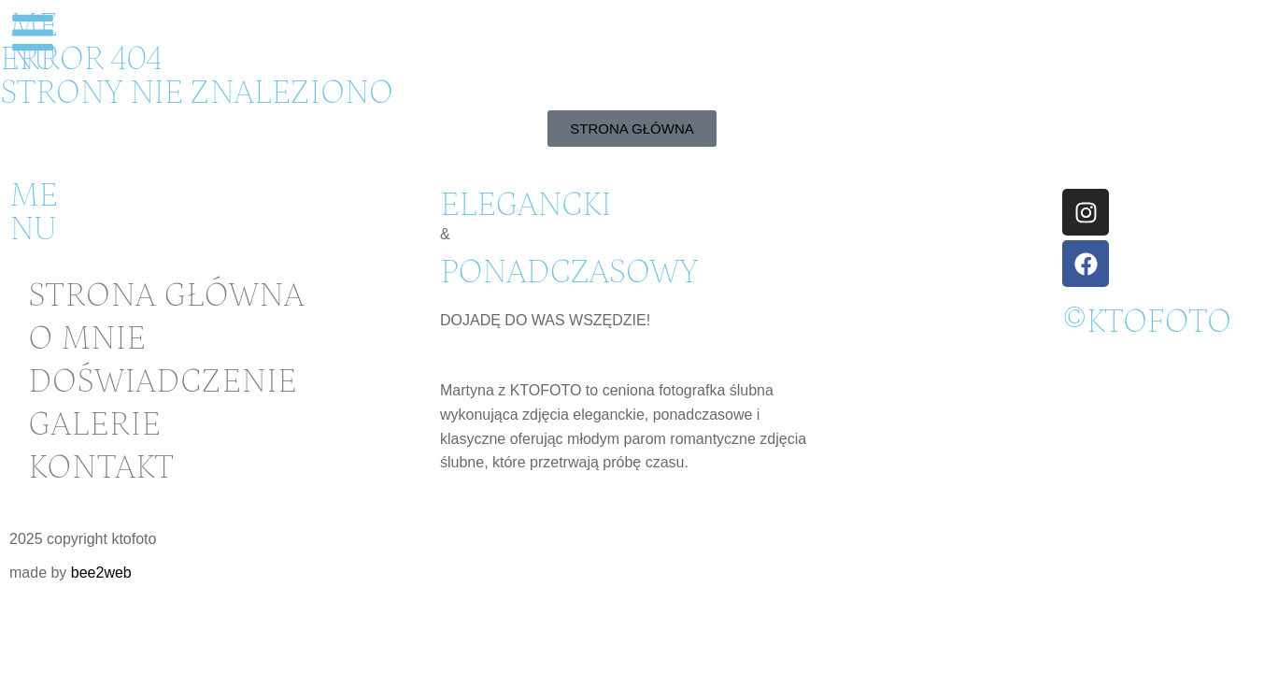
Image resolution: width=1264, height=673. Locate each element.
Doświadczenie (162, 382)
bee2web (101, 572)
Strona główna (166, 296)
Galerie (94, 425)
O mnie (87, 339)
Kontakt (101, 468)
